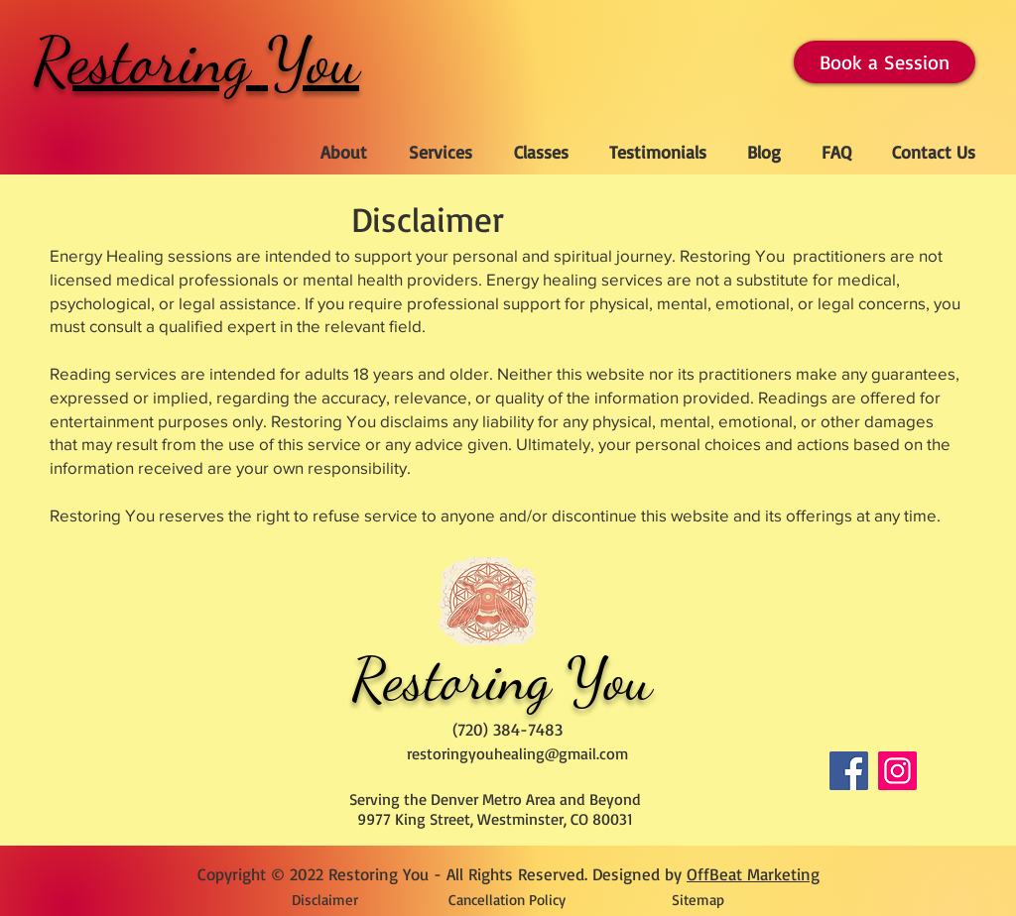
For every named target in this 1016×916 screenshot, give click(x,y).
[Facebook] (848, 770)
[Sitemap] (697, 900)
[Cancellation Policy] (507, 900)
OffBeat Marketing (753, 873)
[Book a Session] (884, 62)
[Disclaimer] (325, 900)
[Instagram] (897, 770)
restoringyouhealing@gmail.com (517, 753)
